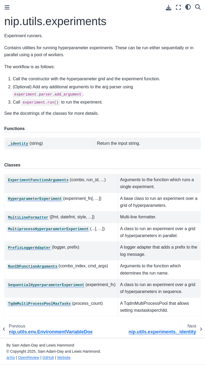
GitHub (48, 357)
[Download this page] (169, 7)
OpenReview (28, 357)
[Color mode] (188, 6)
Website (63, 357)
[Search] (198, 6)
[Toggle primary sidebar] (7, 7)
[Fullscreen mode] (178, 7)
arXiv (10, 357)
